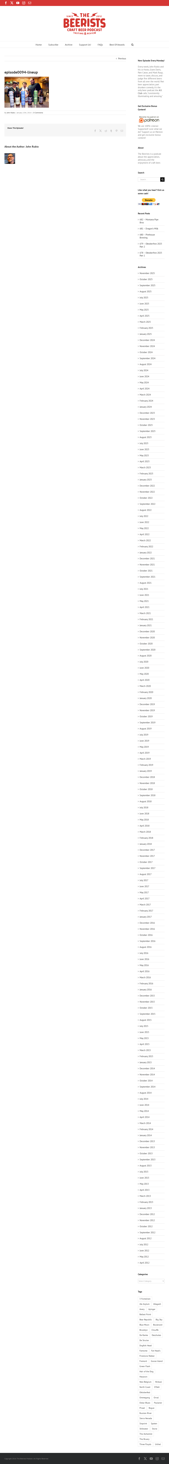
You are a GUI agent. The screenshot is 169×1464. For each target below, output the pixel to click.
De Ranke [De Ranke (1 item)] (143, 1335)
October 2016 (146, 935)
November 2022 (147, 491)
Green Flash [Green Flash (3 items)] (144, 1366)
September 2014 (147, 1086)
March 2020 (145, 686)
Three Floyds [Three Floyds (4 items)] (145, 1444)
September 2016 (147, 941)
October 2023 (146, 425)
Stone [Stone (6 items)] (154, 1428)
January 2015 (146, 1062)
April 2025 (144, 315)
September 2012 (147, 1232)
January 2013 (146, 1208)
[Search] (162, 179)
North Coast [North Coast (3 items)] (144, 1387)
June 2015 (144, 1032)
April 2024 (144, 388)
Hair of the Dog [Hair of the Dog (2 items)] (146, 1371)
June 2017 (144, 886)
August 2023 (146, 437)
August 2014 (146, 1092)
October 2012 (146, 1226)
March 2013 (145, 1196)
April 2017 (144, 898)
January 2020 (146, 698)
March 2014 (145, 1123)
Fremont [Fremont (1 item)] (143, 1361)
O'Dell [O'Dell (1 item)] (157, 1387)
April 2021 (144, 607)
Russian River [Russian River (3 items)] (145, 1413)
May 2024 (144, 382)
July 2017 (144, 880)
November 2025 (147, 273)
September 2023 (147, 431)
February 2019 (146, 765)
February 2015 (146, 1056)
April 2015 (144, 1044)
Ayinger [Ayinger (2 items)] (151, 1309)
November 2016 (147, 929)
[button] (132, 44)
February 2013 (146, 1202)
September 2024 (147, 358)
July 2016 (144, 953)
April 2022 (144, 534)
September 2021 (147, 576)
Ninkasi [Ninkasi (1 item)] (158, 1382)
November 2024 (147, 346)
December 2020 (147, 631)
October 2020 (146, 643)
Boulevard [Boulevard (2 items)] (157, 1324)
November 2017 (147, 856)
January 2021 (146, 625)
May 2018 (144, 819)
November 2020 (147, 637)
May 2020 (144, 673)
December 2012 (147, 1214)
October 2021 (146, 570)
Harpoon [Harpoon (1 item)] (143, 1376)
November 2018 (147, 783)
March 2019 (145, 758)
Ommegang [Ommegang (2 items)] (144, 1397)
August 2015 (146, 1020)
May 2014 (144, 1111)
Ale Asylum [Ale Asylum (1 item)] (144, 1304)
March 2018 (145, 831)
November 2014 (147, 1074)
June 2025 (144, 303)
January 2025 (146, 334)
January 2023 (146, 479)
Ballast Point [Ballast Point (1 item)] (145, 1314)
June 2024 (144, 376)
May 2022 (144, 528)
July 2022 (144, 516)
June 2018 (144, 813)
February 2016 (146, 983)
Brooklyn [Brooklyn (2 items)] (143, 1330)
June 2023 (144, 449)
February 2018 (146, 837)
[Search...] (149, 179)
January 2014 (146, 1135)
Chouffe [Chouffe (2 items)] (155, 1330)
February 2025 (146, 328)
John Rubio (11, 113)
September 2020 (147, 649)
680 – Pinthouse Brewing (147, 236)
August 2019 (146, 728)
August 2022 (146, 510)
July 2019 (144, 734)
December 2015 (147, 995)
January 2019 (146, 771)
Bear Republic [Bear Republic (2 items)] (145, 1319)
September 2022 (147, 504)
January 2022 (146, 552)
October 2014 (146, 1080)
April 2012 (144, 1262)
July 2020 (144, 661)
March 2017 (145, 904)
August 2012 (146, 1238)
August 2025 (146, 291)
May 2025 (144, 309)
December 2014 (147, 1068)
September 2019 (147, 722)
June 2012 (144, 1250)
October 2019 (146, 716)
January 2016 (146, 989)
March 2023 (145, 467)
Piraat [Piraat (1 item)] (142, 1408)
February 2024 (146, 400)
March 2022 (145, 540)
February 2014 (146, 1129)
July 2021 (144, 588)
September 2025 (147, 285)
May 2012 (144, 1256)
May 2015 (144, 1038)
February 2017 (146, 910)
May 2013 (144, 1183)
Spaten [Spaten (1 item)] (154, 1423)
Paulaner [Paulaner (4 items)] (158, 1402)
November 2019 (147, 710)
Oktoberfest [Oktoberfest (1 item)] (144, 1392)
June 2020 (144, 667)
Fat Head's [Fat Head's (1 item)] (155, 1350)
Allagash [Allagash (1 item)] (157, 1304)
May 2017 (144, 892)
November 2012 (147, 1220)
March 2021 (145, 613)
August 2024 (146, 364)
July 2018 (144, 807)
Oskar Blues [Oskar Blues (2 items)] (144, 1402)
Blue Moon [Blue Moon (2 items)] (144, 1324)
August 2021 (146, 582)
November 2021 (147, 564)
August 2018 (146, 801)
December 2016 (147, 922)
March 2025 (145, 321)
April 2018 (144, 825)
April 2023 (144, 461)
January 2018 (146, 844)
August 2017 (146, 874)
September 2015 (147, 1013)
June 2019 (144, 740)
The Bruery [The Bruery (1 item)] (144, 1439)
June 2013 (144, 1177)
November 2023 (147, 419)
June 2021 (144, 595)
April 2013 (144, 1189)
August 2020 (146, 655)
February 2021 (146, 619)
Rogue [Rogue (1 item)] (151, 1408)
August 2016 (146, 947)
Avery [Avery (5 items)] (142, 1309)
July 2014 (144, 1098)
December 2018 (147, 777)
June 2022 (144, 522)
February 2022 (146, 546)
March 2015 (145, 1050)
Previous (122, 58)
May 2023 (144, 455)
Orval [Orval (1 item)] (156, 1397)
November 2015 (147, 1001)
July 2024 (144, 370)
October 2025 (146, 279)
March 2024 (145, 394)
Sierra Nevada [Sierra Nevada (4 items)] (145, 1418)
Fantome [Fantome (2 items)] (143, 1350)
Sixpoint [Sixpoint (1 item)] (143, 1423)
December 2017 (147, 849)
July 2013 (144, 1171)
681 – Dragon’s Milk (149, 228)
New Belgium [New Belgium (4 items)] (145, 1382)
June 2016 (144, 959)
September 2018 (147, 795)
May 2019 (144, 746)
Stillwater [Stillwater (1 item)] (143, 1428)
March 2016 (145, 977)
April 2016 (144, 971)
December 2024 (147, 340)
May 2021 (144, 601)
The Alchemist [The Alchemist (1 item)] (145, 1434)
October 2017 (146, 862)
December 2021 (147, 558)
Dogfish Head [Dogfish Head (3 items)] (145, 1345)
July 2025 (144, 297)
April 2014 (144, 1117)
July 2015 (144, 1026)
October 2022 (146, 497)
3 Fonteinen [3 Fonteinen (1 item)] (144, 1298)
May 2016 (144, 965)
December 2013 (147, 1141)
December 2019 (147, 704)
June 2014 (144, 1105)
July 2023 (144, 443)
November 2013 (147, 1147)
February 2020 (146, 692)
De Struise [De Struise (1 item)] (144, 1340)
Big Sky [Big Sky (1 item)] (159, 1319)
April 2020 (144, 680)
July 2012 (144, 1244)
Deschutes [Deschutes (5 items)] (156, 1335)
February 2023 (146, 473)
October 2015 (146, 1007)
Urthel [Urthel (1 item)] (158, 1444)
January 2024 (146, 406)
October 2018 (146, 789)
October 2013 (146, 1153)
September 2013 (147, 1159)
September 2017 (147, 868)
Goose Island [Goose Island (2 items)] (157, 1361)
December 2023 (147, 412)
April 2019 (144, 752)
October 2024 (146, 352)
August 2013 (146, 1165)
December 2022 (147, 485)
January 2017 (146, 916)
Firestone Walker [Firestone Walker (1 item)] (147, 1356)
